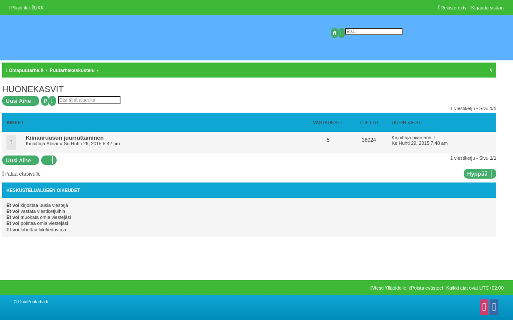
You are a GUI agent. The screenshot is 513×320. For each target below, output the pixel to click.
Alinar (52, 143)
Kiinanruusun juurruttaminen (65, 138)
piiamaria (422, 137)
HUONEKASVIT (32, 89)
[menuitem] (38, 8)
